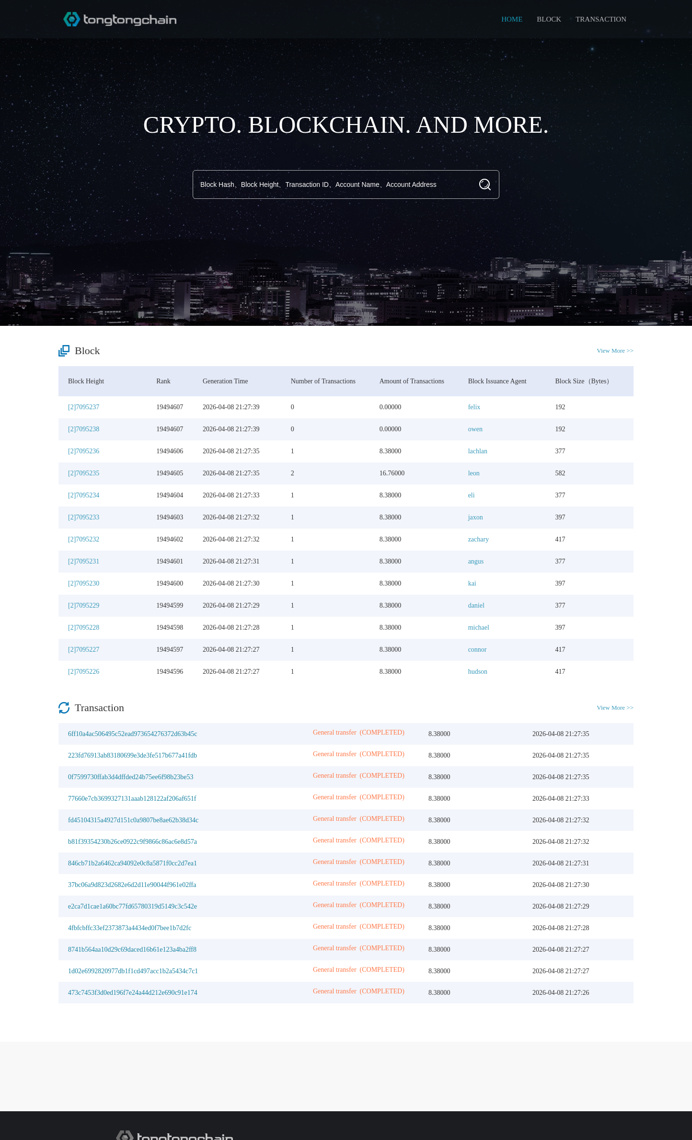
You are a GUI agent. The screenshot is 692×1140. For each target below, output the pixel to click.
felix (474, 407)
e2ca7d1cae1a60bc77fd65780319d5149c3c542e (132, 906)
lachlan (477, 451)
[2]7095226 (83, 671)
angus (476, 561)
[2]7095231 (83, 561)
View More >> (615, 350)
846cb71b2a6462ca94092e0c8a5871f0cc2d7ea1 (132, 863)
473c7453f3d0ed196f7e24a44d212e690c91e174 (132, 992)
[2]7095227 (83, 649)
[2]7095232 (83, 539)
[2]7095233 (83, 517)
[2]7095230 (83, 583)
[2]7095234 (83, 495)
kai (472, 583)
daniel (476, 605)
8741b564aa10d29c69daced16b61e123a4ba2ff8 (132, 949)
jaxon (475, 517)
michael (478, 627)
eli (471, 495)
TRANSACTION (601, 19)
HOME (511, 19)
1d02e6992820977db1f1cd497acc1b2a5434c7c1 (133, 971)
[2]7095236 (83, 451)
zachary (478, 539)
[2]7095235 (83, 473)
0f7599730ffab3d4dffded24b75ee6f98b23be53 (131, 777)
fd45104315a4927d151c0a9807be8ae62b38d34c (133, 820)
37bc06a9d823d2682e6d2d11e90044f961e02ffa (132, 884)
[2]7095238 (83, 429)
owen (475, 429)
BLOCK (549, 19)
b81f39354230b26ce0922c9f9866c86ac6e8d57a (132, 841)
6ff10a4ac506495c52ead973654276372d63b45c (132, 733)
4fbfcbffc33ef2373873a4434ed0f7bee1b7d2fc (129, 928)
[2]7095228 (83, 627)
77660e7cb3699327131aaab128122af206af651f (132, 798)
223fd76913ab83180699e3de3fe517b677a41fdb (132, 755)
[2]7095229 (83, 605)
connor (477, 649)
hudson (477, 671)
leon (474, 473)
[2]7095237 (83, 407)
